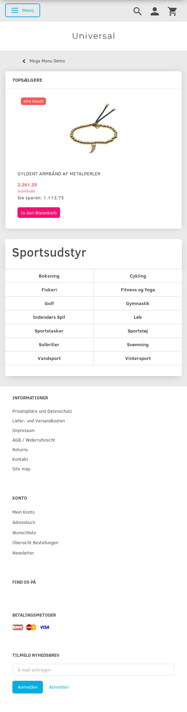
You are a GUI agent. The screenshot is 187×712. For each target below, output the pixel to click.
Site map (21, 468)
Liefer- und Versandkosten (38, 420)
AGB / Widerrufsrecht (33, 440)
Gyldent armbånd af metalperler (58, 173)
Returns (20, 449)
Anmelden (27, 687)
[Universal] (93, 36)
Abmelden (59, 687)
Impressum (23, 430)
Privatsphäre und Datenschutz (42, 411)
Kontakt (20, 459)
